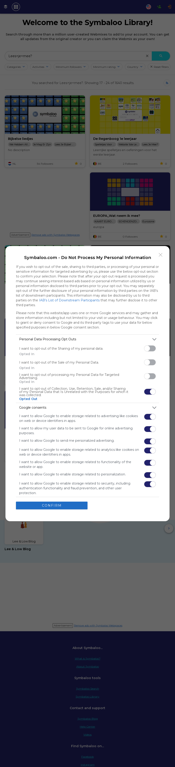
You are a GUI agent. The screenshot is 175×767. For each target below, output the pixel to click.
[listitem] (87, 339)
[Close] (160, 255)
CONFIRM (52, 505)
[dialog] (87, 383)
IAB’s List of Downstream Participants (69, 300)
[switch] (150, 348)
